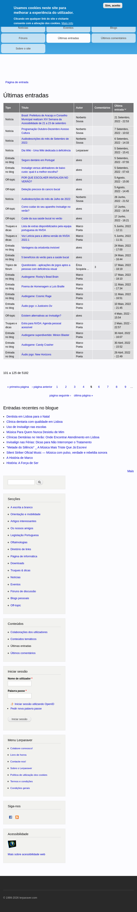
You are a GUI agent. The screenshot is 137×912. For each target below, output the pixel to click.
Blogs (113, 27)
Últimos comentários (113, 38)
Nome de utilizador (20, 678)
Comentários (102, 107)
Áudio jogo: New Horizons (36, 354)
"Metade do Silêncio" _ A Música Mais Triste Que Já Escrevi (46, 447)
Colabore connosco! (21, 748)
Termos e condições (21, 781)
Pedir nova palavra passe (26, 708)
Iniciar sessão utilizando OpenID (34, 704)
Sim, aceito (112, 3)
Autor (79, 107)
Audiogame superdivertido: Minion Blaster (45, 335)
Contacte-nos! (18, 761)
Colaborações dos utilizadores (29, 632)
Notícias (23, 27)
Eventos (68, 27)
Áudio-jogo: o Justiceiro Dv (37, 305)
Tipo (8, 107)
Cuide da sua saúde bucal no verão (42, 218)
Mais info (67, 20)
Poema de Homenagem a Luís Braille (43, 286)
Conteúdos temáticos (23, 639)
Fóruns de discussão (23, 591)
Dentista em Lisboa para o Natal (28, 416)
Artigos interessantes (23, 521)
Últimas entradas (68, 38)
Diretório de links (21, 549)
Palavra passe (17, 690)
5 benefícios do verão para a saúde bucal (45, 257)
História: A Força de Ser (22, 463)
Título (25, 107)
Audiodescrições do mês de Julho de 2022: (46, 199)
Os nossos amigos (22, 528)
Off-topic (16, 605)
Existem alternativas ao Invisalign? (41, 315)
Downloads (17, 563)
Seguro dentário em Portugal (38, 160)
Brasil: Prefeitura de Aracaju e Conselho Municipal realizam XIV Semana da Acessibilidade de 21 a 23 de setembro (45, 119)
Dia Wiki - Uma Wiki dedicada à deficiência (46, 150)
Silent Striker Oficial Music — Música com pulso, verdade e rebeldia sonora (56, 452)
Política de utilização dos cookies (28, 774)
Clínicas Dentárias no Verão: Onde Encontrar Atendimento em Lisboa (52, 437)
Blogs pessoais (20, 598)
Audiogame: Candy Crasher (38, 344)
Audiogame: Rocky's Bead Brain (40, 276)
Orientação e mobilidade (26, 514)
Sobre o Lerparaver (21, 768)
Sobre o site (23, 48)
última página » (83, 395)
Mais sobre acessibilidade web (26, 854)
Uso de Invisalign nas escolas (26, 427)
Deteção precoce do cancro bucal (41, 189)
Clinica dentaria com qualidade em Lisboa (34, 421)
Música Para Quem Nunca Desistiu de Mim (35, 432)
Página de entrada (16, 82)
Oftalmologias (19, 542)
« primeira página (18, 386)
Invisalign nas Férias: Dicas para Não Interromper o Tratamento (49, 442)
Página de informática (24, 556)
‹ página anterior (42, 386)
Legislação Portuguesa (25, 535)
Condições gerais (20, 788)
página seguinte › (60, 395)
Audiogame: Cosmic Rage (37, 296)
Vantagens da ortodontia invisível (41, 247)
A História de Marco (19, 457)
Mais (130, 471)
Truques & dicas (20, 570)
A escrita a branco (22, 507)
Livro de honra (18, 754)
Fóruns (23, 38)
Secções (14, 499)
